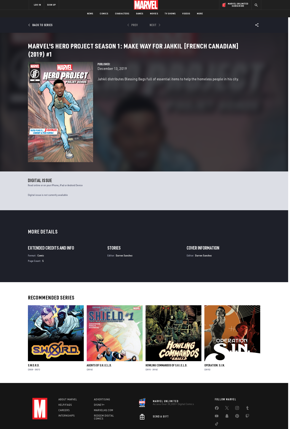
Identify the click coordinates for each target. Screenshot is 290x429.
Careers (64, 390)
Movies (154, 13)
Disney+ (99, 384)
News (90, 13)
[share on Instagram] (237, 388)
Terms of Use (57, 420)
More (200, 13)
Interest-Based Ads (209, 420)
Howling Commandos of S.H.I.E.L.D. (166, 345)
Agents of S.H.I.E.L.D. (99, 345)
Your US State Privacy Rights (99, 420)
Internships (66, 395)
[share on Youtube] (217, 396)
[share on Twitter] (227, 388)
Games (139, 13)
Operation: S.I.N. (214, 345)
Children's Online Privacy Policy (156, 420)
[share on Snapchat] (227, 396)
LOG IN (37, 4)
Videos (186, 13)
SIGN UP (51, 4)
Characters (122, 13)
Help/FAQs (65, 384)
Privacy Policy (74, 420)
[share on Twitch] (247, 396)
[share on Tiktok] (217, 404)
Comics (104, 13)
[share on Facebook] (217, 389)
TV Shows (170, 13)
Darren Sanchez (124, 235)
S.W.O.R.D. (33, 345)
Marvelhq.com (103, 390)
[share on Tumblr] (247, 388)
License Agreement (186, 420)
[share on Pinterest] (237, 396)
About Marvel (67, 379)
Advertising (102, 379)
